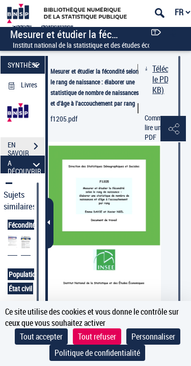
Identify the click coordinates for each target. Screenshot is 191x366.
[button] (173, 129)
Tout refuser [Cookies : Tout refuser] (97, 336)
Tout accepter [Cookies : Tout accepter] (41, 336)
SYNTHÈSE (25, 65)
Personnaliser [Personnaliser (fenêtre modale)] (153, 336)
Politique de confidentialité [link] (97, 352)
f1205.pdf (63, 119)
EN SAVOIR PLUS (26, 147)
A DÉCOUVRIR (25, 164)
